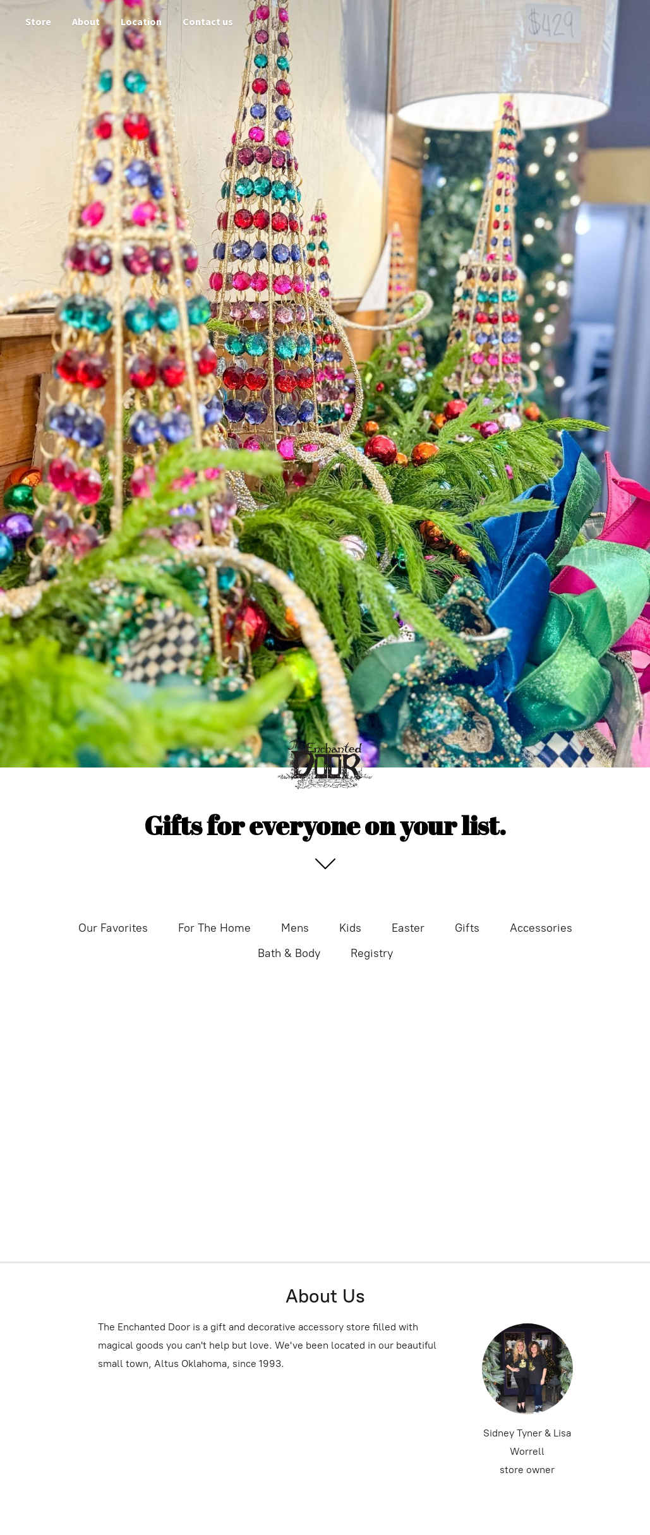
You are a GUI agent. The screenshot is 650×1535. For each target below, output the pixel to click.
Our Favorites (113, 928)
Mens (295, 928)
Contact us (208, 21)
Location (141, 21)
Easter (408, 928)
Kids (350, 928)
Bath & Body (289, 953)
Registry (372, 953)
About (86, 21)
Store (38, 21)
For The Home (214, 928)
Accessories (541, 928)
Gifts (467, 928)
